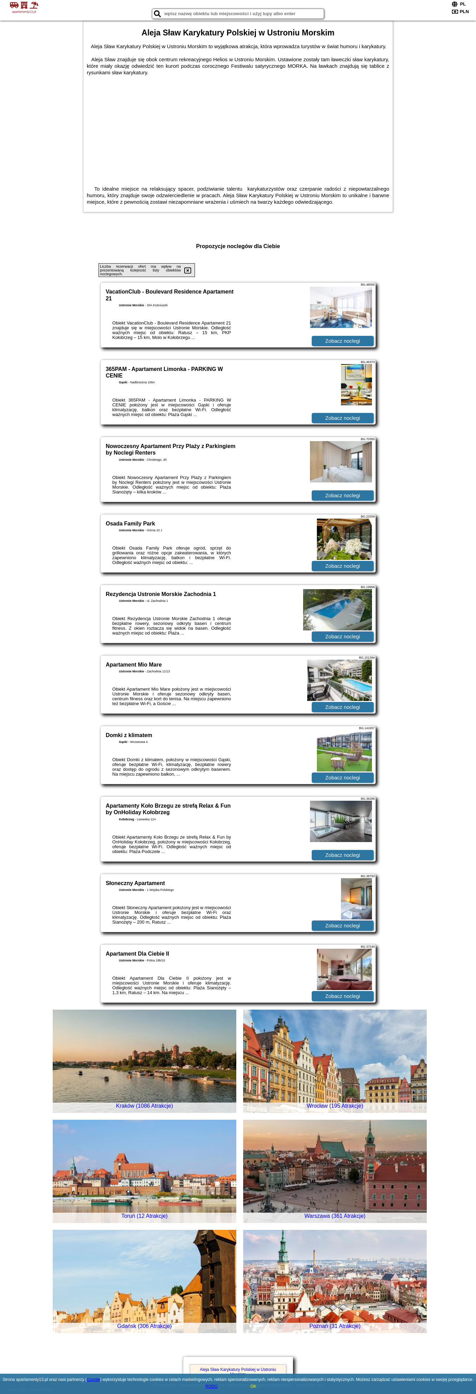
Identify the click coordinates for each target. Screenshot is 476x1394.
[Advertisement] (238, 127)
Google (93, 1379)
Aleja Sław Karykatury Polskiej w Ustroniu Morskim (238, 1372)
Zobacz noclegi (342, 341)
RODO (211, 1386)
